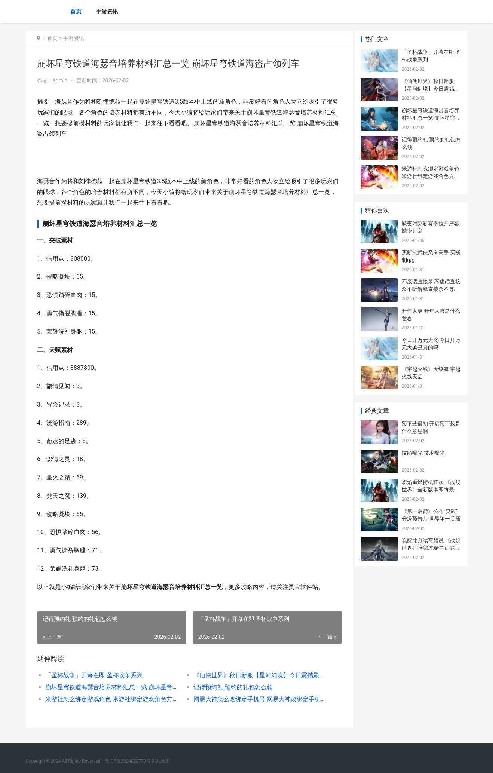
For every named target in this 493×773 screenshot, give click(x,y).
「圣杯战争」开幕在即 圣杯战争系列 (94, 675)
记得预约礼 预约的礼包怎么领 (230, 687)
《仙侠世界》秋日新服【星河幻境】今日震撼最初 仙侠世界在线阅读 (255, 675)
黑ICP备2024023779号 (127, 761)
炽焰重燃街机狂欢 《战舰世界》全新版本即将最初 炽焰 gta (431, 489)
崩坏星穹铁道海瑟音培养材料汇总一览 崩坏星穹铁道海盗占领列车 (110, 687)
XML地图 (161, 761)
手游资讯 (107, 11)
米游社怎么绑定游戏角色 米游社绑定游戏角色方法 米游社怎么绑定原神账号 (110, 699)
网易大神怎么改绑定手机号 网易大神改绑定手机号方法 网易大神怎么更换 (255, 699)
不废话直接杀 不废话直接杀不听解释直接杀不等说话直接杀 (431, 289)
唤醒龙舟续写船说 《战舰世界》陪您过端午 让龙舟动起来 (431, 547)
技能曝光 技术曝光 (423, 453)
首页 (76, 11)
